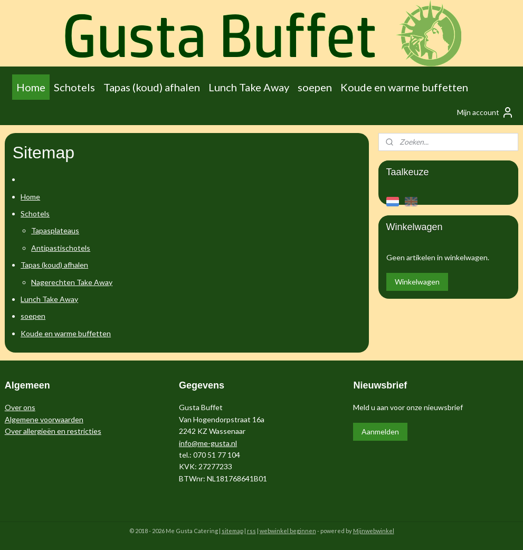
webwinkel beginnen (288, 530)
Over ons (20, 407)
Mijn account (485, 112)
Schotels (74, 87)
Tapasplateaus (55, 230)
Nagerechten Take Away (71, 282)
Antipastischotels (60, 247)
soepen (315, 87)
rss (251, 530)
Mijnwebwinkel (373, 530)
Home (30, 87)
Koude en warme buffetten (404, 87)
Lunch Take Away (248, 87)
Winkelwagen (417, 281)
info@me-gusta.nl (208, 443)
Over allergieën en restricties (53, 430)
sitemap (232, 530)
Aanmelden (380, 431)
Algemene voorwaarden (44, 419)
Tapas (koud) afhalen (151, 87)
